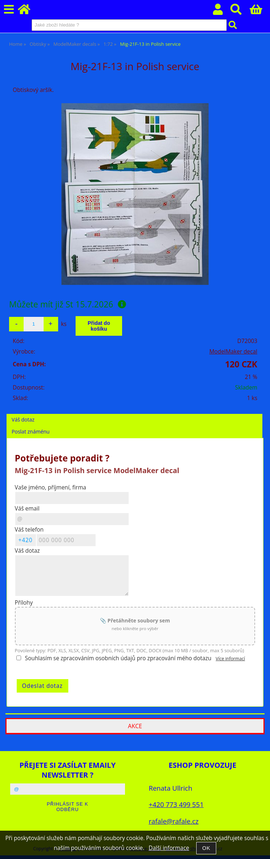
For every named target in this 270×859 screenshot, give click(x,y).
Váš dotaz (23, 419)
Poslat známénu (30, 431)
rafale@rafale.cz (173, 821)
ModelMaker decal (233, 351)
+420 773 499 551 (176, 804)
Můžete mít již (67, 304)
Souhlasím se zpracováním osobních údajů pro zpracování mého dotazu (118, 658)
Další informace (169, 848)
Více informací (230, 659)
